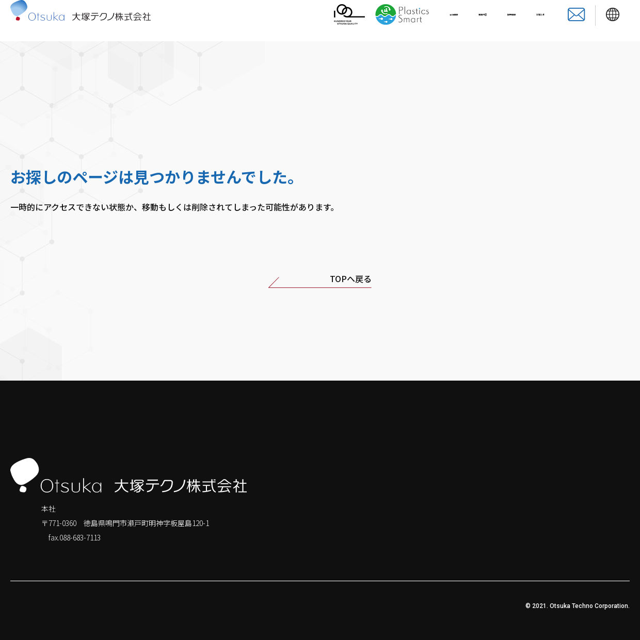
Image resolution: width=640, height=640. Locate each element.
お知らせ (530, 20)
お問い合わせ (607, 528)
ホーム (477, 508)
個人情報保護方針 (35, 605)
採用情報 (480, 20)
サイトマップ (94, 605)
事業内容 (431, 20)
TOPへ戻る (320, 281)
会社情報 (381, 20)
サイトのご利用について (233, 605)
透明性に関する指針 (156, 605)
